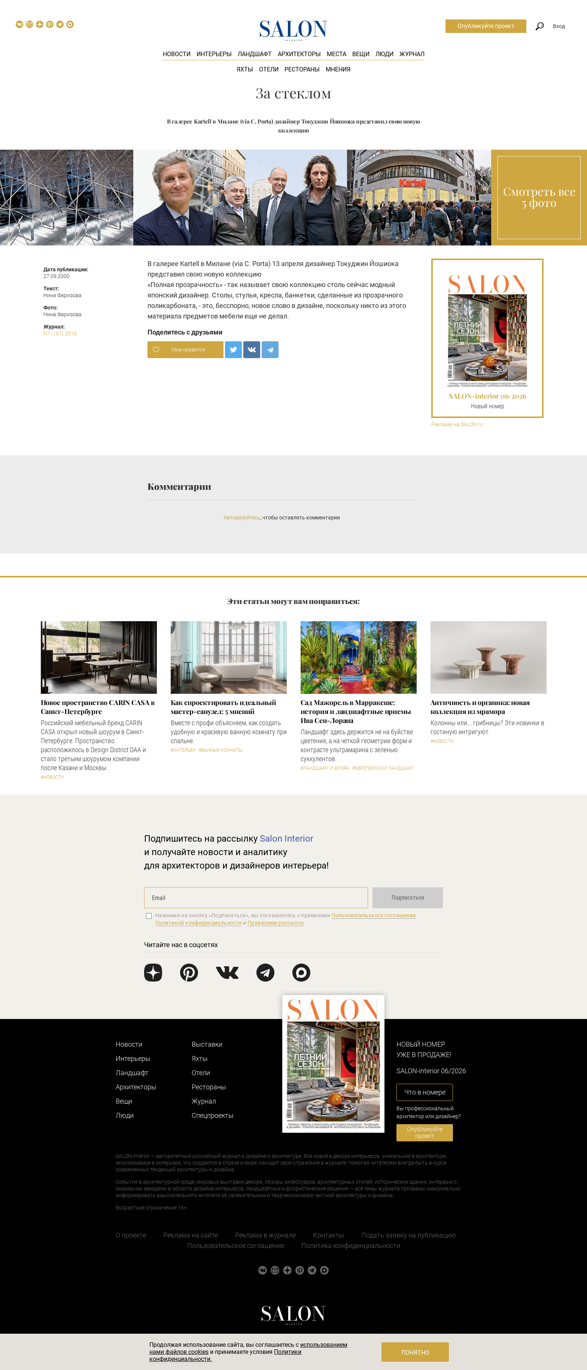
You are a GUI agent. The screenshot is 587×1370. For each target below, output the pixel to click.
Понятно (415, 1352)
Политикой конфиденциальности (198, 923)
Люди (384, 54)
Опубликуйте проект (485, 26)
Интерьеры (214, 54)
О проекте (131, 1235)
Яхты (245, 69)
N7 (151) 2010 (60, 333)
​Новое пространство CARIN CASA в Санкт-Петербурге (98, 707)
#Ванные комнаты (220, 750)
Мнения (338, 69)
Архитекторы (299, 54)
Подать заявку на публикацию (408, 1235)
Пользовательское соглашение (235, 1246)
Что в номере (424, 1092)
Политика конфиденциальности (350, 1246)
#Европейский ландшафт (383, 768)
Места (336, 54)
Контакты (328, 1235)
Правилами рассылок (275, 923)
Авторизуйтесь (241, 518)
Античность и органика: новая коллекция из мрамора (480, 707)
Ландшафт (255, 54)
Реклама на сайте (190, 1235)
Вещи (360, 54)
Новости (177, 54)
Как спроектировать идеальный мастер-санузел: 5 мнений (223, 707)
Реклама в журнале (265, 1235)
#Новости (52, 777)
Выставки (207, 1044)
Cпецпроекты (213, 1115)
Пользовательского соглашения (374, 915)
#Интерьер (183, 750)
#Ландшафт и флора (325, 768)
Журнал (412, 54)
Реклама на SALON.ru (457, 424)
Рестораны (302, 69)
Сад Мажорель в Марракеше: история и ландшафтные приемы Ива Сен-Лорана (356, 711)
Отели (269, 69)
